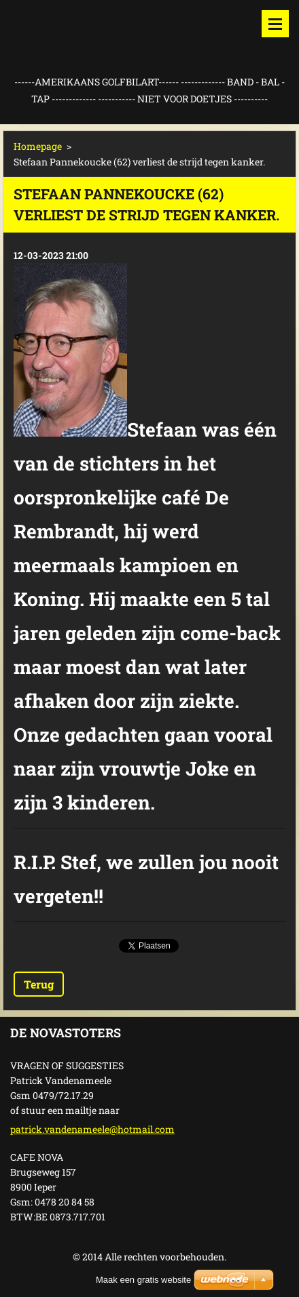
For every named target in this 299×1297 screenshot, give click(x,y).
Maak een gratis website (143, 1280)
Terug (39, 984)
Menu (275, 23)
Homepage (38, 146)
